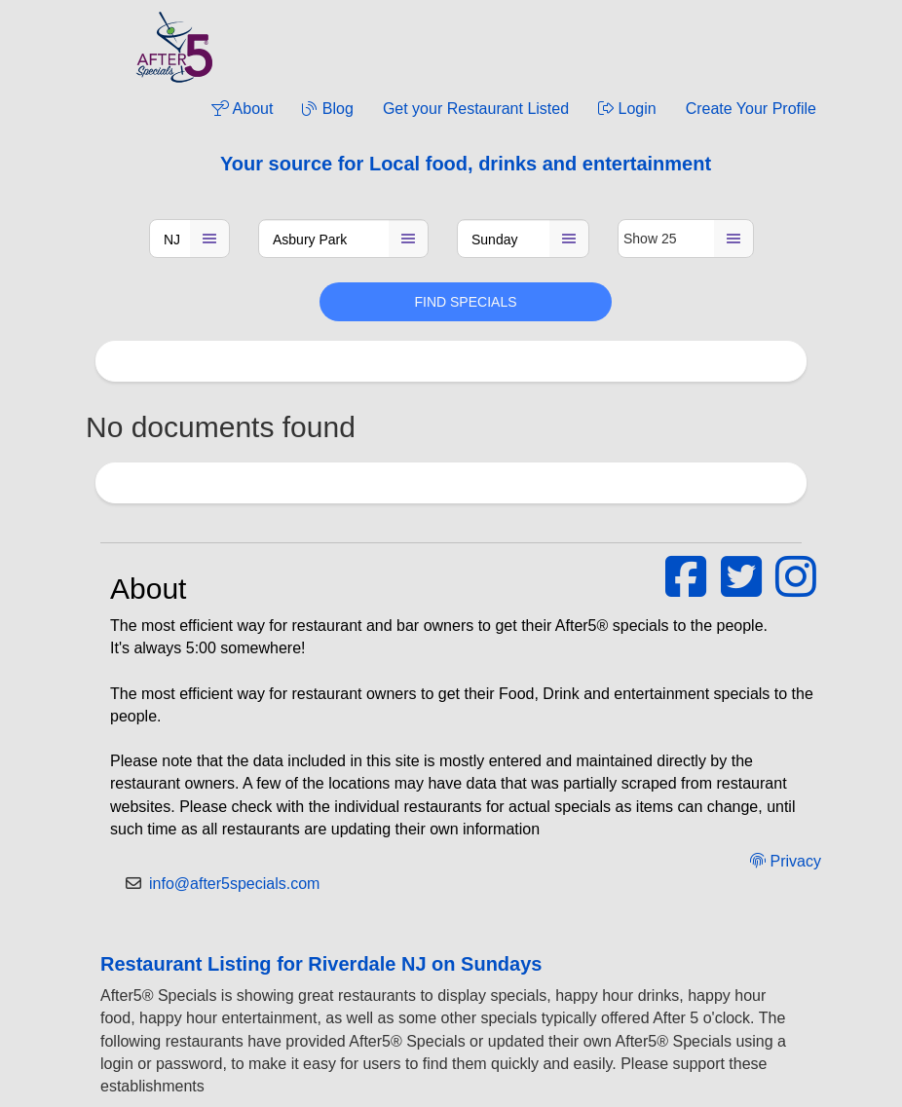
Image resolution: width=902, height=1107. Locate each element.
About (242, 108)
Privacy (785, 861)
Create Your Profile (751, 108)
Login (627, 108)
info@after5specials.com (234, 883)
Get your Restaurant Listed (476, 108)
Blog (327, 108)
